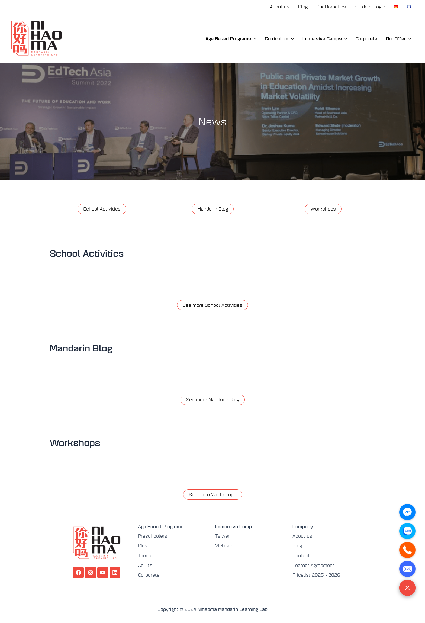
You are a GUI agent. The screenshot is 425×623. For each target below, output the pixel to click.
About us (279, 6)
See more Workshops (212, 494)
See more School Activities (212, 305)
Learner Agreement (313, 565)
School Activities (102, 209)
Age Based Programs (230, 38)
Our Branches (331, 6)
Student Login (370, 6)
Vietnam (224, 545)
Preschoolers (152, 536)
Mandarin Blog (212, 209)
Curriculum (279, 38)
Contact (301, 555)
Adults (145, 565)
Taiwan (223, 536)
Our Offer (398, 38)
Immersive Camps (324, 38)
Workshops (323, 209)
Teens (144, 555)
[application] (253, 38)
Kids (142, 545)
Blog (303, 6)
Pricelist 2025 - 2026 (316, 575)
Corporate (366, 38)
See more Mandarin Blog (212, 399)
